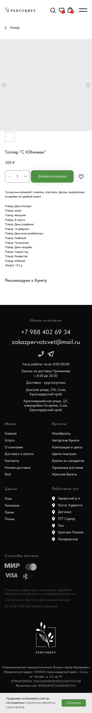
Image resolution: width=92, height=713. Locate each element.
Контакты (12, 461)
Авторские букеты (65, 440)
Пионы (9, 519)
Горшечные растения (67, 468)
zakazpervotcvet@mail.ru (46, 341)
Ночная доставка (18, 468)
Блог (8, 474)
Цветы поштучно (64, 454)
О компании (14, 447)
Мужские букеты (64, 474)
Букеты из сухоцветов (68, 461)
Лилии (9, 512)
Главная (11, 433)
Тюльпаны (12, 505)
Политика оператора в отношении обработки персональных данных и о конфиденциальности (40, 592)
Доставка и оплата (19, 454)
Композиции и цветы (67, 447)
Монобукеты (61, 433)
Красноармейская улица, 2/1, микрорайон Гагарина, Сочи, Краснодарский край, (46, 405)
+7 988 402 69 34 (46, 332)
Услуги (9, 440)
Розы (8, 499)
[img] (41, 353)
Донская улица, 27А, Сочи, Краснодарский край (46, 392)
